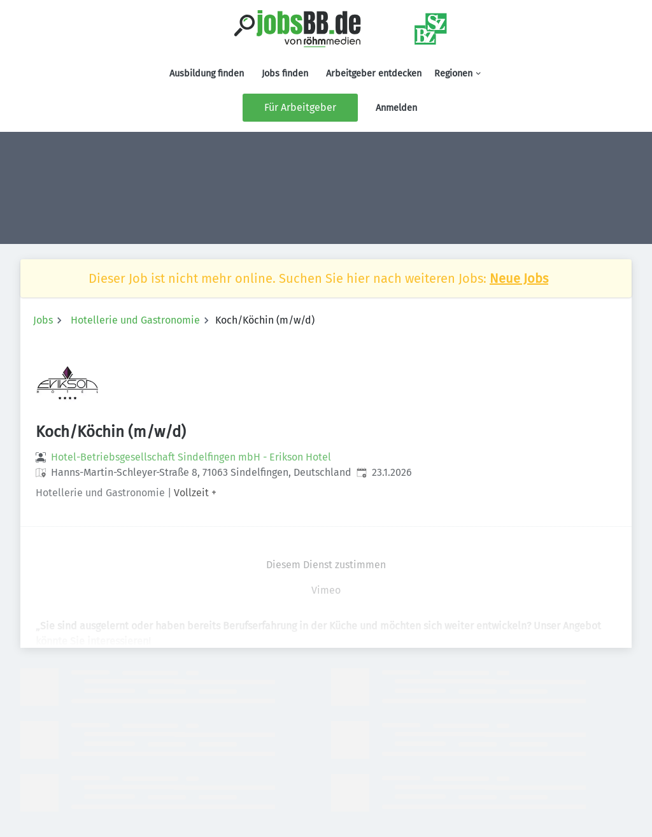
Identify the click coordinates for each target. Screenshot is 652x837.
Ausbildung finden (206, 73)
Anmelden (396, 108)
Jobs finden (285, 73)
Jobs (43, 320)
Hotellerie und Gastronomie (135, 320)
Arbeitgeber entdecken (374, 73)
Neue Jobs (519, 278)
